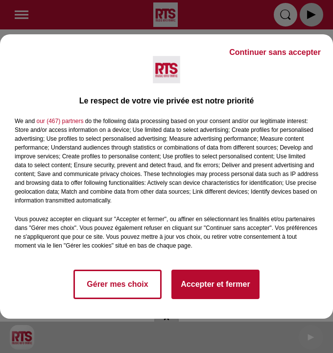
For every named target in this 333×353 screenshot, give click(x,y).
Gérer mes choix (117, 284)
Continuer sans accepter (275, 52)
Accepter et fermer (215, 284)
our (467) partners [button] (59, 121)
